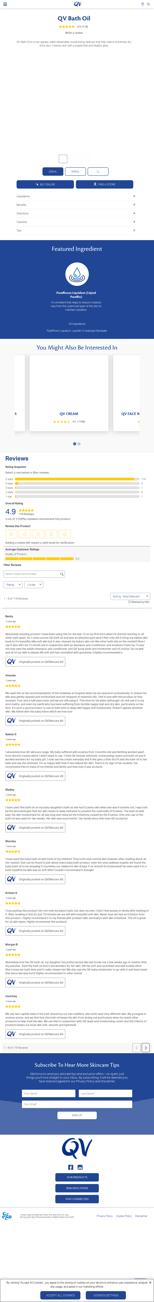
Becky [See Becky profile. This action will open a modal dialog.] (9, 602)
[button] (11, 520)
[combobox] (134, 582)
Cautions (76, 222)
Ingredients (76, 196)
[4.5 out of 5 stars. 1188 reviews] (46, 421)
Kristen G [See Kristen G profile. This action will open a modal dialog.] (11, 878)
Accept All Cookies (60, 1295)
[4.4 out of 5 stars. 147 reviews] (108, 423)
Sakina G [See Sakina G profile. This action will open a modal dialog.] (10, 720)
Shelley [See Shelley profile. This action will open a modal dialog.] (9, 775)
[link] (26, 497)
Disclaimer (141, 1201)
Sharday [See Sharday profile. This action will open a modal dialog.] (10, 827)
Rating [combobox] (14, 570)
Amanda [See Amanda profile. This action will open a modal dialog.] (10, 661)
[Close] (150, 1282)
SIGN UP (77, 1101)
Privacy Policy (105, 1201)
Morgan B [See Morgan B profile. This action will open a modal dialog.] (11, 930)
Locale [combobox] (34, 570)
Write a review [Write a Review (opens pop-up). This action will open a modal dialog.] (74, 32)
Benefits (76, 204)
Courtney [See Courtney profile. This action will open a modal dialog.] (11, 982)
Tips (76, 230)
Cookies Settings (106, 1295)
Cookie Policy (124, 1201)
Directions (76, 213)
